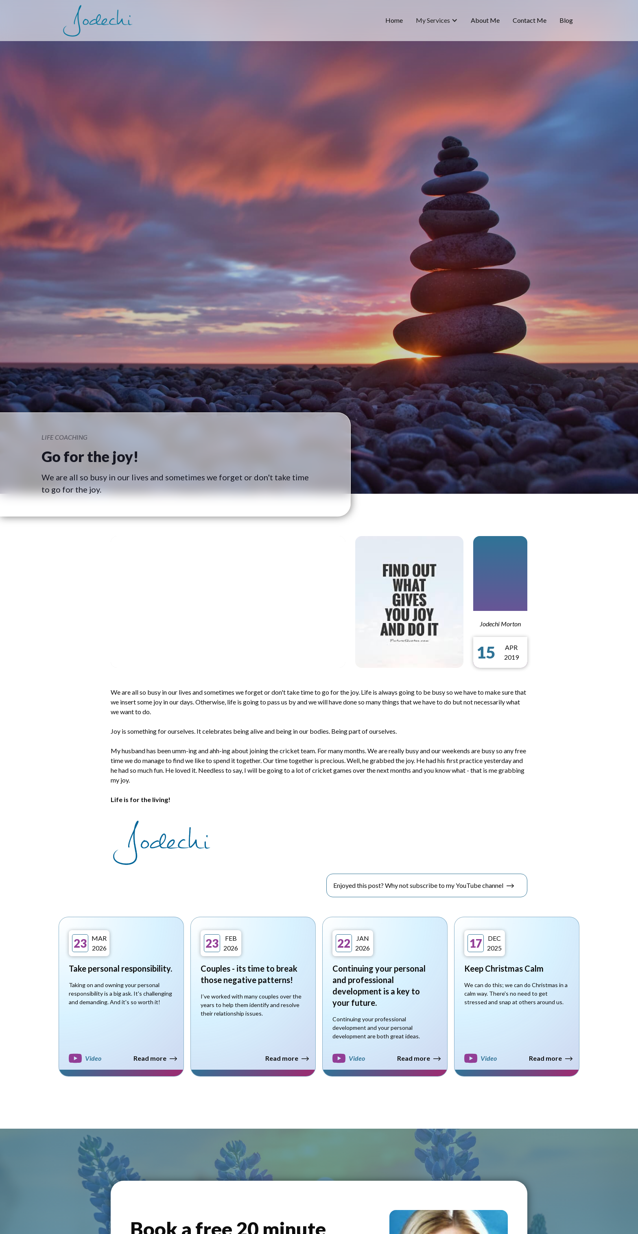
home (394, 20)
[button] (437, 20)
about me (485, 20)
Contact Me (529, 20)
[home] (98, 20)
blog (566, 20)
